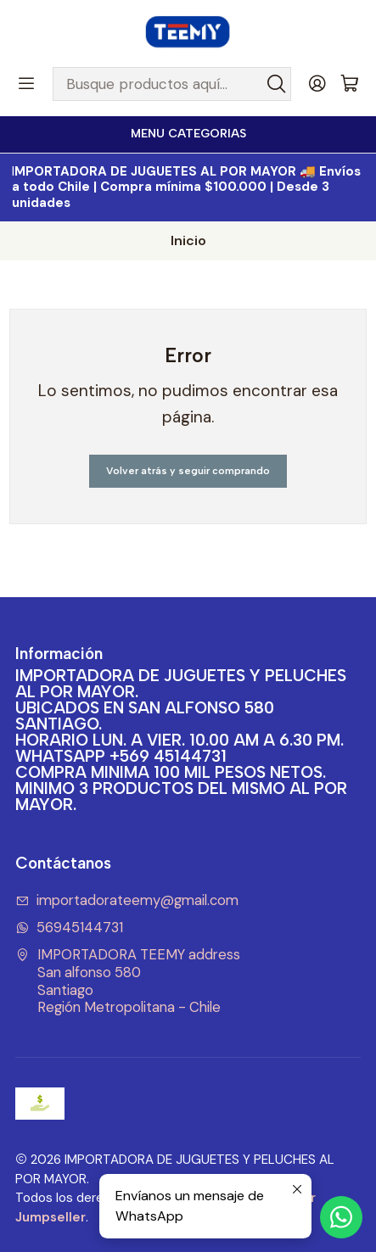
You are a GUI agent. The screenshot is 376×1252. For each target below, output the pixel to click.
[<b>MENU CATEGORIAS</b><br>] (188, 134)
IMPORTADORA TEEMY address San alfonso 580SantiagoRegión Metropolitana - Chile (128, 981)
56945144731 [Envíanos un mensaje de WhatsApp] (69, 927)
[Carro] (349, 84)
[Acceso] (317, 84)
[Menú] (26, 84)
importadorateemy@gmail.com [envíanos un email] (127, 900)
